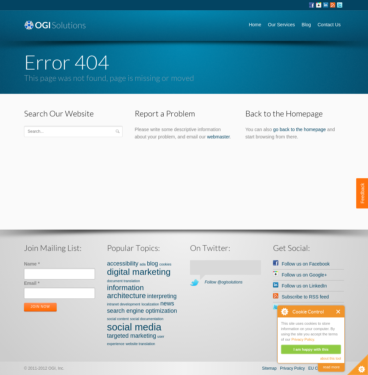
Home (255, 24)
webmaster (218, 136)
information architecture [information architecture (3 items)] (126, 291)
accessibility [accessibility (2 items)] (122, 263)
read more (331, 367)
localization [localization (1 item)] (150, 304)
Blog (306, 24)
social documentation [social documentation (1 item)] (146, 319)
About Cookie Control (284, 311)
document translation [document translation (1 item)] (123, 281)
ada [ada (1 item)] (143, 264)
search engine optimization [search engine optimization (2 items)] (142, 310)
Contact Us (329, 24)
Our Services (281, 24)
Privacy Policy (292, 368)
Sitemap (269, 368)
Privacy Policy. (303, 339)
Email (32, 283)
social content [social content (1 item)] (118, 319)
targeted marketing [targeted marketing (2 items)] (131, 335)
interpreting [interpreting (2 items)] (162, 296)
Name (32, 264)
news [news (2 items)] (167, 303)
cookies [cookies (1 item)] (165, 264)
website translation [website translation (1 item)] (140, 344)
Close (338, 311)
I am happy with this (310, 349)
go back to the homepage (299, 129)
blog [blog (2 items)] (152, 263)
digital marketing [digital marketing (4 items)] (139, 272)
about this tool (330, 358)
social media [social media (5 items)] (134, 326)
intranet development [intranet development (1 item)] (123, 304)
